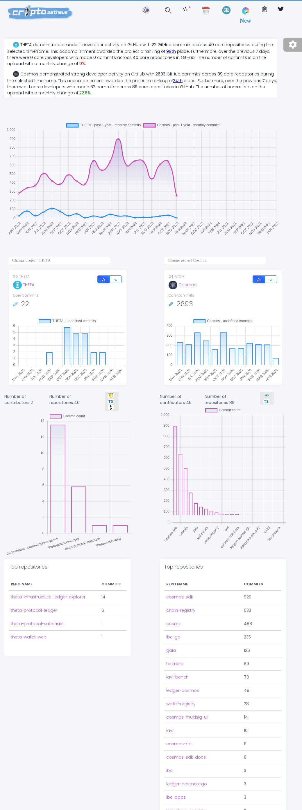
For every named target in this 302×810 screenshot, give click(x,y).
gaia (171, 650)
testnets (174, 664)
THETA (23, 285)
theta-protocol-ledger (34, 610)
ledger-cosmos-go (186, 784)
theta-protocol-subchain (37, 624)
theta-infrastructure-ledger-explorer (48, 597)
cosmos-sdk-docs (186, 757)
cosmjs (174, 624)
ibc (169, 770)
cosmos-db (179, 744)
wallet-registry (181, 704)
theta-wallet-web (29, 637)
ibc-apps (176, 797)
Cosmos (182, 285)
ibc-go (173, 637)
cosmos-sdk (179, 597)
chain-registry (180, 610)
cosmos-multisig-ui (187, 717)
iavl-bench (177, 677)
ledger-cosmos (182, 690)
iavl (169, 730)
